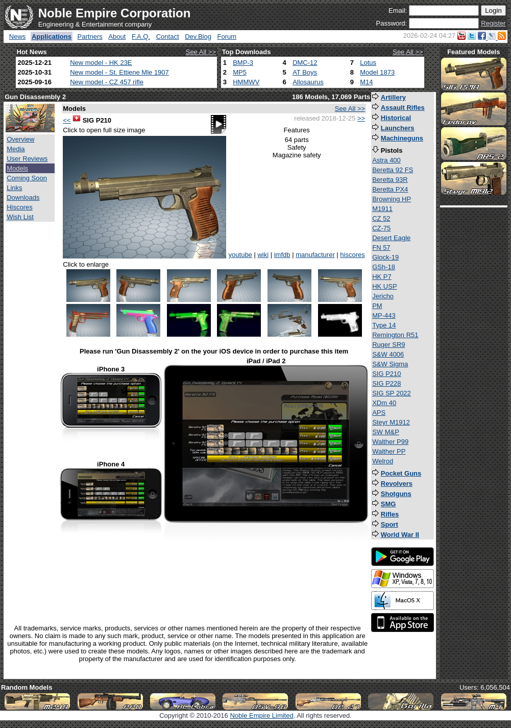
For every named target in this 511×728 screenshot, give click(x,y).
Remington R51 (395, 335)
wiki (263, 255)
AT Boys (305, 72)
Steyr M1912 (391, 422)
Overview (20, 139)
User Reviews (27, 158)
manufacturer (315, 255)
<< (66, 120)
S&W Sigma (390, 364)
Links (14, 188)
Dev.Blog (198, 36)
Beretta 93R (389, 179)
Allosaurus (308, 82)
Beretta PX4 (390, 189)
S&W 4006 (388, 354)
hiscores (352, 255)
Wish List (20, 217)
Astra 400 (386, 160)
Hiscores (20, 207)
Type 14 (384, 325)
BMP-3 (243, 62)
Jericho (383, 296)
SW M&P (385, 432)
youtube (240, 255)
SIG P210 (386, 374)
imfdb (282, 255)
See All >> (201, 52)
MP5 (240, 72)
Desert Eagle (391, 238)
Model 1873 (377, 72)
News (17, 36)
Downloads (23, 197)
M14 (366, 82)
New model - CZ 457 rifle (106, 82)
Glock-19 (385, 257)
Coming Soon (27, 178)
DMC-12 (305, 62)
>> (361, 118)
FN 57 (381, 247)
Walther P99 (390, 441)
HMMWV (246, 82)
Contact (167, 36)
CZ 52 (381, 218)
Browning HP (391, 199)
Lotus (368, 62)
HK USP (384, 286)
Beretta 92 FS (392, 170)
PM (377, 306)
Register (493, 23)
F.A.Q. (141, 36)
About (117, 36)
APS (378, 412)
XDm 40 (384, 403)
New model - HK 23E (101, 62)
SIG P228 (386, 383)
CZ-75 (381, 228)
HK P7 (382, 276)
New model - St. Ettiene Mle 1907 (119, 72)
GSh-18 (383, 267)
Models (17, 168)
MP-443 (384, 315)
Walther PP (388, 451)
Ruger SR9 (388, 344)
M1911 (382, 209)
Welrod (382, 461)
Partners (90, 36)
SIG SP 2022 (391, 393)
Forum (227, 36)
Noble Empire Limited (261, 715)
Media (16, 149)
